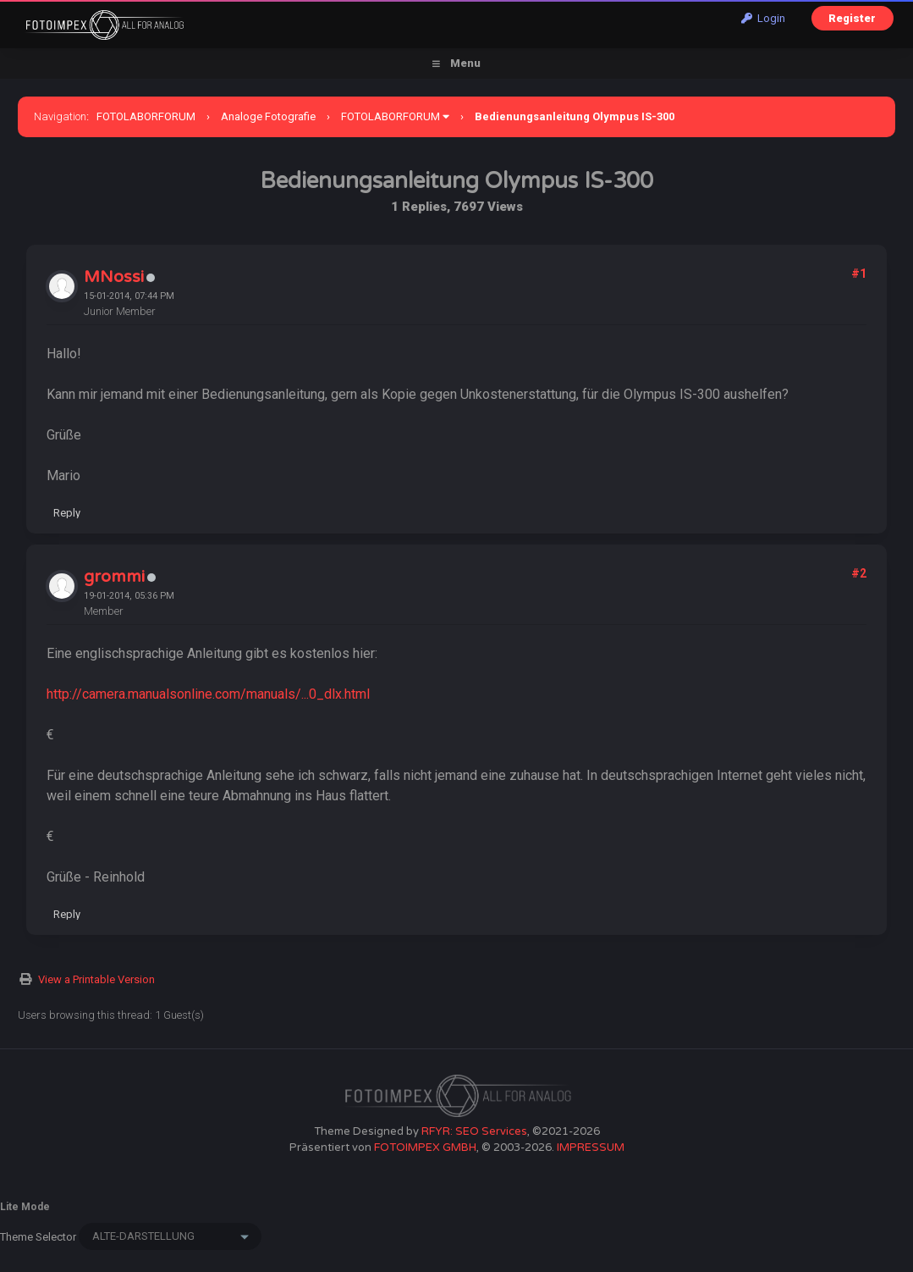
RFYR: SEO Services (474, 1131)
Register (852, 18)
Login (763, 18)
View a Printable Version (96, 979)
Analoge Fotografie (268, 116)
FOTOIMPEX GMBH (425, 1147)
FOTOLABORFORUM (145, 116)
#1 (858, 273)
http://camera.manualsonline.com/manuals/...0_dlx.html (208, 694)
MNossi (114, 277)
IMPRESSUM (590, 1147)
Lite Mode (25, 1207)
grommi (114, 577)
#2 (858, 573)
